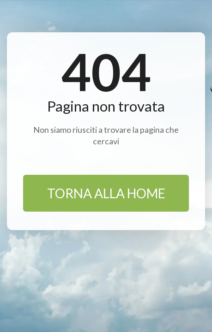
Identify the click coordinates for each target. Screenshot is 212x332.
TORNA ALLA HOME (106, 193)
